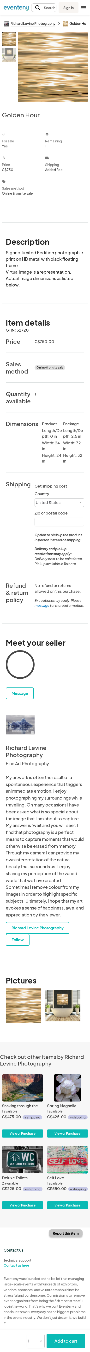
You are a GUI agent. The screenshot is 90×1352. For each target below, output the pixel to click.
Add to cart (65, 1341)
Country (42, 493)
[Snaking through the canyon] (22, 1106)
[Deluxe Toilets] (22, 1177)
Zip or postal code (51, 512)
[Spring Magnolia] (67, 1106)
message (42, 605)
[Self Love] (67, 1177)
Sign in (68, 7)
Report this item (66, 1233)
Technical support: (23, 1263)
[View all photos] (53, 68)
